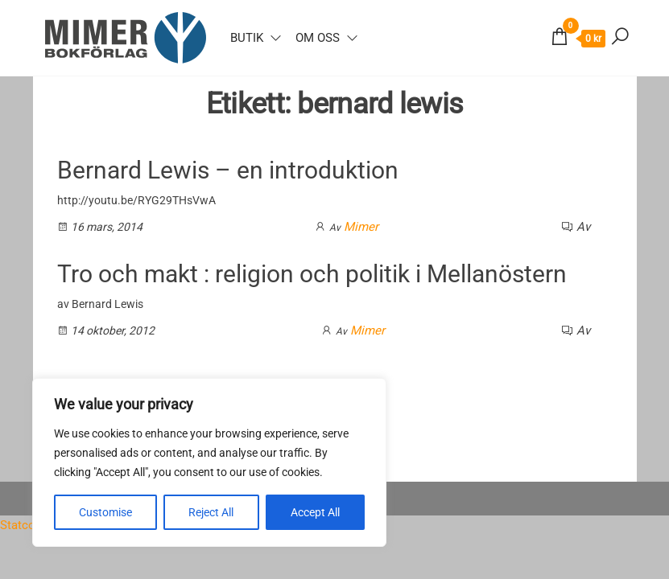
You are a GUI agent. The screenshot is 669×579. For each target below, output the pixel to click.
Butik (246, 38)
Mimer (361, 227)
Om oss (317, 38)
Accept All (315, 512)
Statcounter (31, 525)
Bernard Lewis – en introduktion (228, 170)
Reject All (210, 512)
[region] (209, 462)
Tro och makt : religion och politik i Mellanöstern (312, 274)
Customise (105, 512)
